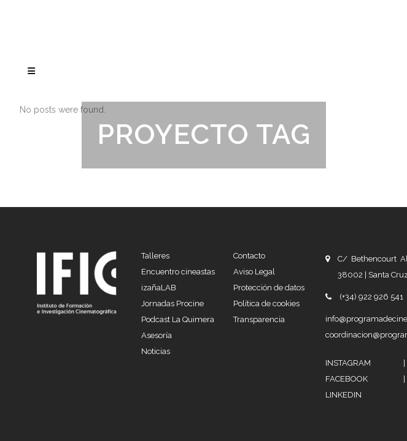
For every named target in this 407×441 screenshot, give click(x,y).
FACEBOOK (364, 295)
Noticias (155, 268)
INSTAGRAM (364, 279)
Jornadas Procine (172, 220)
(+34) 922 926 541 (371, 213)
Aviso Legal (254, 188)
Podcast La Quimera (177, 236)
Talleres (155, 172)
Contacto (249, 172)
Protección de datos (268, 204)
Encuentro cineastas (178, 188)
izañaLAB (158, 204)
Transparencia (259, 236)
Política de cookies (266, 220)
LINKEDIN (343, 311)
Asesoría (156, 252)
